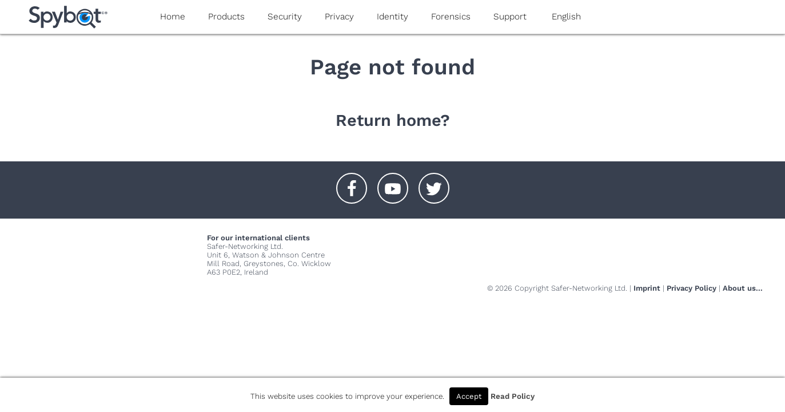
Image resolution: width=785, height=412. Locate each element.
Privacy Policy (691, 288)
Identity (392, 16)
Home (172, 16)
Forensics (451, 16)
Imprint (646, 288)
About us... (743, 288)
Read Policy (513, 396)
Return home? (393, 120)
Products (226, 16)
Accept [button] (468, 396)
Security (285, 16)
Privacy (339, 16)
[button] (351, 182)
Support (510, 16)
